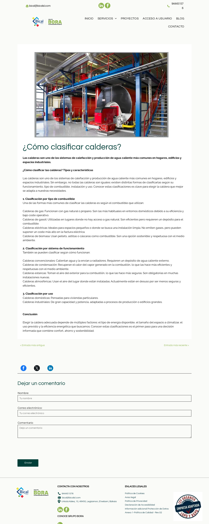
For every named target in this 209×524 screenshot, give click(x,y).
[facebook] (107, 6)
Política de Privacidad (136, 501)
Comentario (25, 422)
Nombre (23, 393)
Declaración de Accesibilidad (140, 505)
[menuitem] (88, 19)
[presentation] (42, 449)
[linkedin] (101, 6)
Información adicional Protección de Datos (147, 509)
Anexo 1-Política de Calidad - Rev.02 (143, 512)
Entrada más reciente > (176, 345)
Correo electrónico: (30, 407)
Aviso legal (130, 497)
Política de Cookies (135, 493)
